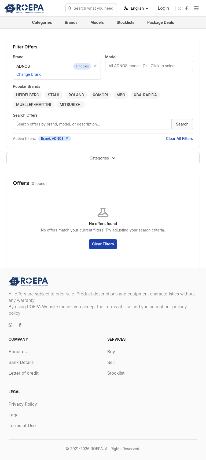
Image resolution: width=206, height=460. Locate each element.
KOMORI (100, 95)
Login (163, 8)
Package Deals (160, 22)
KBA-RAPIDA (145, 95)
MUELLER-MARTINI (33, 104)
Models (97, 22)
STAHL (54, 95)
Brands (71, 22)
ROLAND (76, 95)
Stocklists (125, 22)
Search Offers (25, 115)
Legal (14, 414)
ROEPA (97, 448)
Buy (111, 351)
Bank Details (21, 362)
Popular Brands (26, 86)
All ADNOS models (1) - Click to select (142, 65)
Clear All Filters (179, 138)
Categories (42, 22)
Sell (111, 362)
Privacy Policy (23, 404)
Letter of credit (24, 373)
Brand (18, 57)
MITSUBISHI (71, 104)
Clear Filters (103, 244)
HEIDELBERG (27, 95)
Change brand (29, 74)
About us (18, 351)
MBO (120, 95)
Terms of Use (22, 425)
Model (110, 57)
